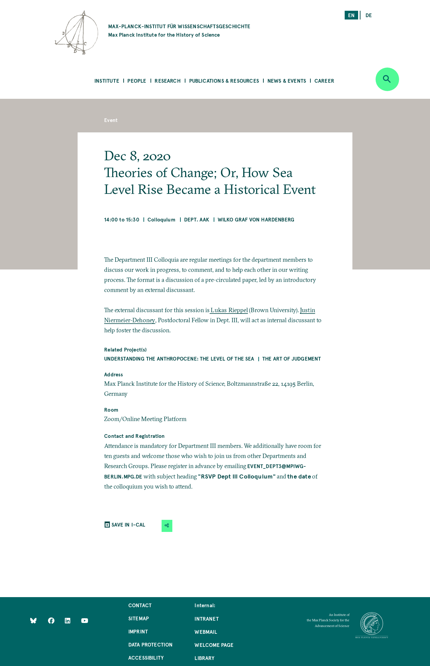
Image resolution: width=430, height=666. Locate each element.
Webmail (206, 631)
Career (324, 80)
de (369, 14)
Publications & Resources (224, 80)
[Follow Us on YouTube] (84, 620)
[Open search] (387, 79)
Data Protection (150, 644)
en (351, 14)
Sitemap (138, 618)
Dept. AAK (197, 219)
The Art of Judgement (291, 358)
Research (167, 80)
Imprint (138, 631)
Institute (106, 80)
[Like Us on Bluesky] (33, 620)
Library (204, 657)
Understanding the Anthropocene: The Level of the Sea (179, 358)
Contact (140, 605)
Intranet (206, 618)
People (136, 80)
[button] (167, 526)
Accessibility (146, 657)
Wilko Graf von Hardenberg (256, 219)
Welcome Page (214, 644)
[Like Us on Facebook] (52, 620)
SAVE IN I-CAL (128, 524)
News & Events (286, 80)
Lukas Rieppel (229, 310)
